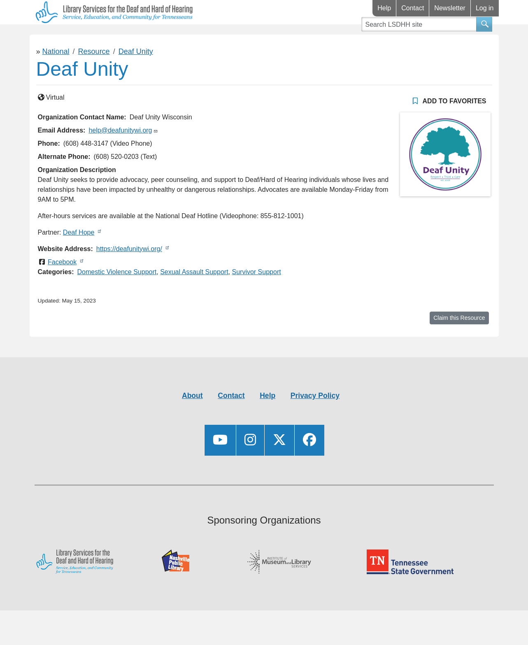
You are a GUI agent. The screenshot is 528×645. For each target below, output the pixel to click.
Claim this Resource (459, 342)
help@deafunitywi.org (120, 154)
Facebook (62, 286)
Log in (485, 8)
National (56, 76)
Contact (412, 8)
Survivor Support (256, 296)
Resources (120, 36)
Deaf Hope (79, 256)
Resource (94, 76)
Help (384, 8)
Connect (189, 36)
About (192, 420)
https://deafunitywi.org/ (129, 273)
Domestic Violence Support (117, 296)
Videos (248, 36)
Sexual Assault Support (194, 296)
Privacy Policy (315, 420)
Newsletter (449, 8)
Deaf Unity (136, 76)
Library (54, 36)
